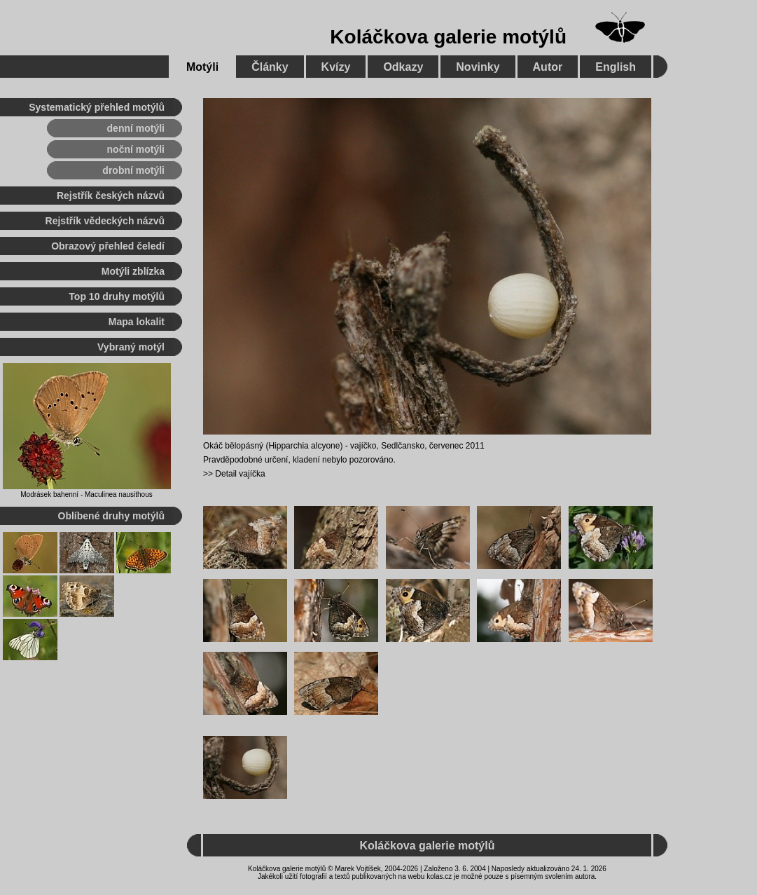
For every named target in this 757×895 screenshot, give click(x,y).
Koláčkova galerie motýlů (448, 37)
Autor (548, 67)
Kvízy (336, 67)
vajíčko (363, 446)
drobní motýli (133, 170)
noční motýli (136, 149)
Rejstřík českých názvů (111, 195)
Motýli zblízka (133, 271)
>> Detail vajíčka (234, 474)
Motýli (202, 67)
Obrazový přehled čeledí (108, 246)
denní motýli (136, 128)
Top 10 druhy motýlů (117, 296)
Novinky (477, 67)
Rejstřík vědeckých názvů (105, 220)
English (615, 67)
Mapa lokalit (137, 321)
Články (269, 67)
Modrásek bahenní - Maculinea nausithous (86, 494)
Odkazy (403, 67)
